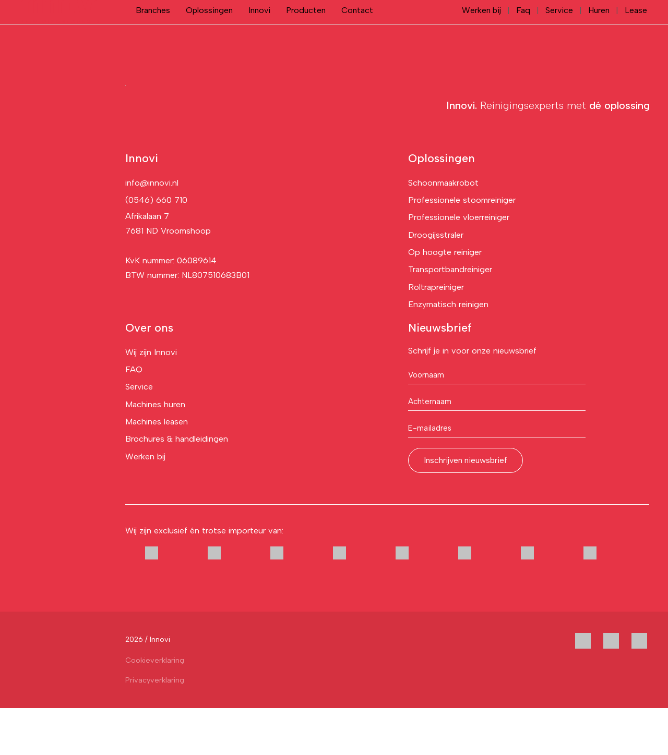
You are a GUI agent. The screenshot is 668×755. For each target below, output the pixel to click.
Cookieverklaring (154, 707)
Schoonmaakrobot (443, 230)
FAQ (133, 416)
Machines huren (155, 451)
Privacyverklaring (154, 727)
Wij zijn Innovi (151, 399)
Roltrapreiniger (436, 334)
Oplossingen (209, 34)
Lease (636, 34)
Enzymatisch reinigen (448, 351)
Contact (357, 34)
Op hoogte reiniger (445, 299)
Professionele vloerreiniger (458, 264)
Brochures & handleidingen (176, 486)
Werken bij (480, 34)
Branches (153, 34)
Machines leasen (156, 468)
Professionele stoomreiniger (462, 247)
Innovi (259, 34)
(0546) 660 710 (156, 247)
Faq (523, 34)
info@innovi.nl (151, 230)
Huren (599, 34)
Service (559, 34)
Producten (306, 34)
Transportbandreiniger (450, 316)
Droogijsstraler (435, 282)
